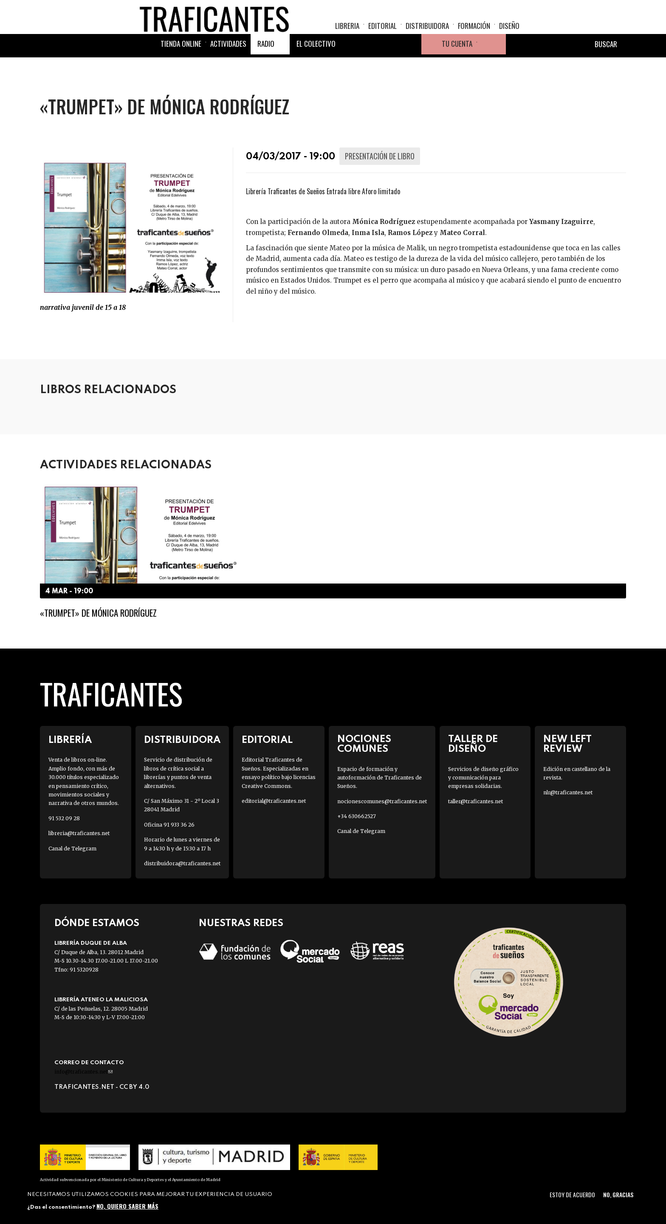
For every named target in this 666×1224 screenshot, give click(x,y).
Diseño (509, 32)
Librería (70, 740)
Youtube (411, 65)
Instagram (391, 65)
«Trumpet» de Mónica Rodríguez (98, 612)
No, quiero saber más (127, 1205)
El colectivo (316, 65)
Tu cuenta (457, 65)
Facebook (350, 65)
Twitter (370, 65)
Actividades (228, 65)
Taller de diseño (473, 744)
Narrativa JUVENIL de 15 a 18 (83, 307)
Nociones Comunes (364, 744)
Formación (474, 32)
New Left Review (567, 744)
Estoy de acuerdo (572, 1194)
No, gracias (618, 1194)
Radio (265, 65)
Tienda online (181, 65)
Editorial (382, 32)
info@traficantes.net (83, 1071)
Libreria (347, 32)
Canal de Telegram (72, 848)
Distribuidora (427, 32)
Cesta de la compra (491, 65)
